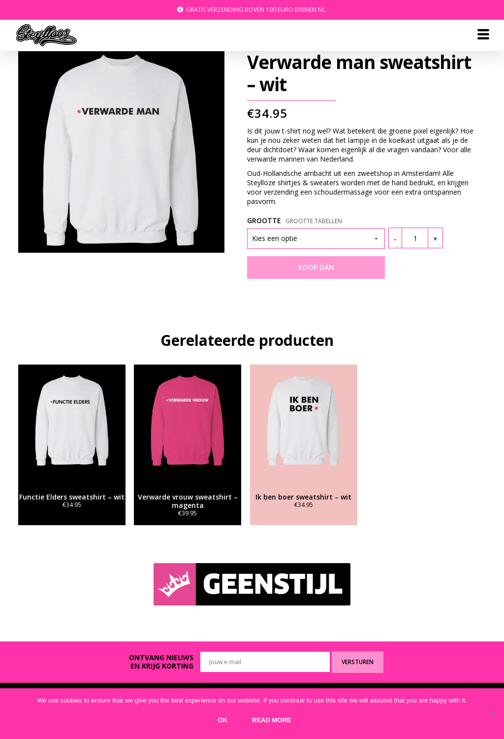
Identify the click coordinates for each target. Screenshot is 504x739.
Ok (223, 720)
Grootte (264, 220)
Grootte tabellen (313, 221)
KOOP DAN (316, 267)
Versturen (358, 662)
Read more (271, 720)
